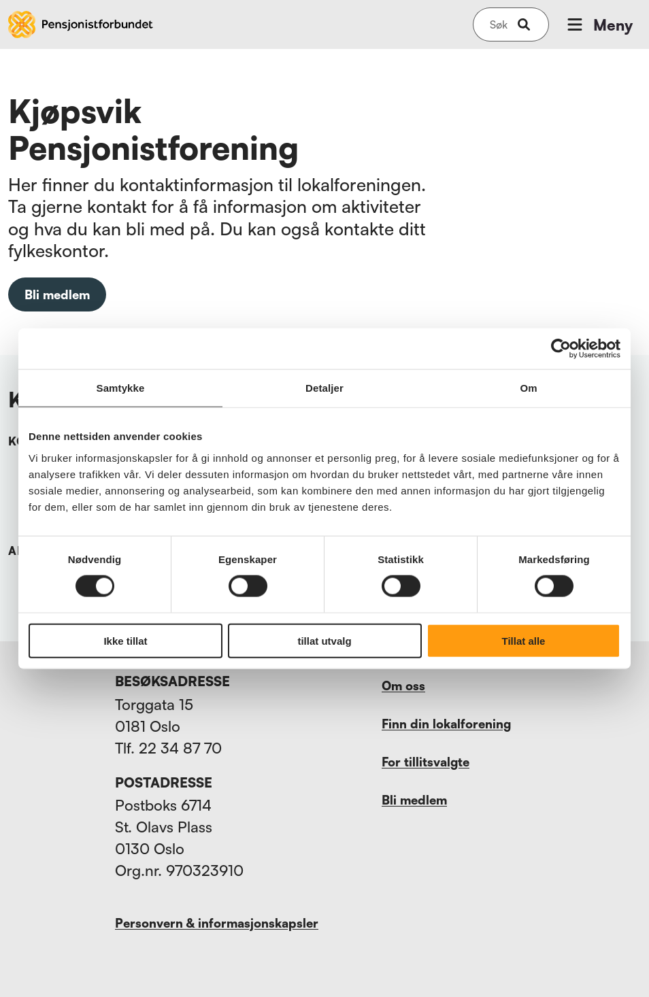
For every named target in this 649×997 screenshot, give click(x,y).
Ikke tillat (125, 640)
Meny (599, 24)
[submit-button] (524, 24)
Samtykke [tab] (121, 388)
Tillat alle (524, 640)
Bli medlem (57, 294)
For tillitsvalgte (425, 761)
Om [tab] (528, 388)
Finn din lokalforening (446, 723)
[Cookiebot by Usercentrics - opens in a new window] (560, 349)
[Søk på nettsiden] (498, 24)
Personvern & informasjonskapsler (216, 922)
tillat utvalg (324, 640)
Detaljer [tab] (324, 388)
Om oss (403, 685)
